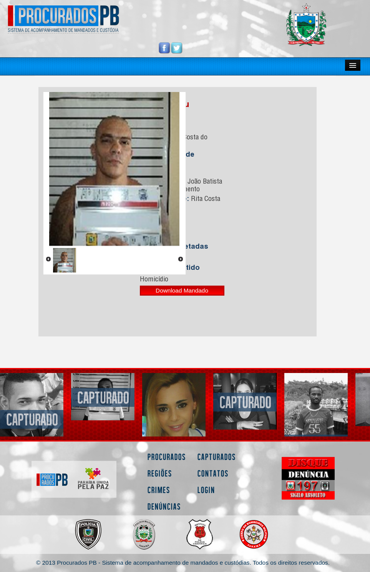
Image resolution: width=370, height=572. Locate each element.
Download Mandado (182, 290)
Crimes (159, 490)
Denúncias (164, 506)
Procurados (167, 457)
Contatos (213, 473)
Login (206, 490)
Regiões (160, 473)
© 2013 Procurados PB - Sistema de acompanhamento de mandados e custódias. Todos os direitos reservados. (183, 562)
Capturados (216, 457)
